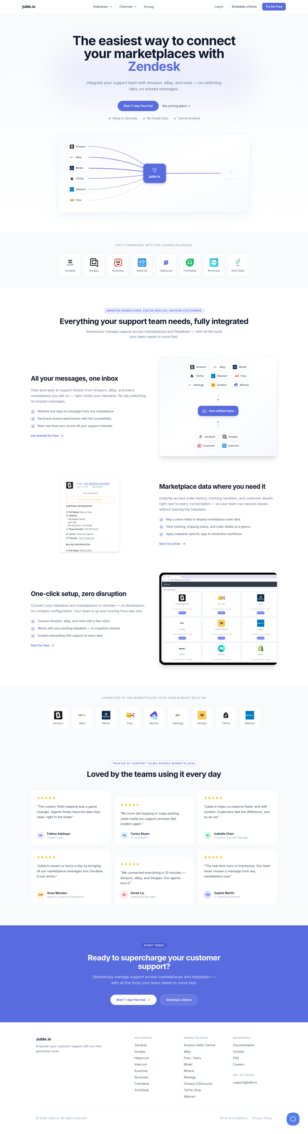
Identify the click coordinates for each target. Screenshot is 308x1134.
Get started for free (47, 435)
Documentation (244, 1045)
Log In (219, 6)
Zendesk (141, 1045)
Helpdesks (103, 6)
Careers (238, 1064)
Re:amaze (141, 1077)
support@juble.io (245, 1082)
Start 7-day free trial (138, 106)
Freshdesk (142, 1083)
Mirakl (188, 1064)
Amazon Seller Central (199, 1045)
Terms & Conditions (233, 1118)
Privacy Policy (262, 1118)
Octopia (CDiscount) (198, 1083)
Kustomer (141, 1071)
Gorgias (140, 1051)
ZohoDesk (142, 1090)
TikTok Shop (192, 1090)
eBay (187, 1051)
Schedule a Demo (244, 6)
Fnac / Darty (192, 1058)
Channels (128, 6)
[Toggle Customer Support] (293, 1119)
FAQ (236, 1058)
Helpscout (142, 1058)
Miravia (189, 1071)
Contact (238, 1051)
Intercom (141, 1064)
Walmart (189, 1096)
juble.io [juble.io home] (28, 6)
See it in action (172, 543)
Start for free (42, 645)
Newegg (189, 1077)
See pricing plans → (176, 106)
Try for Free (274, 6)
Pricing (149, 7)
